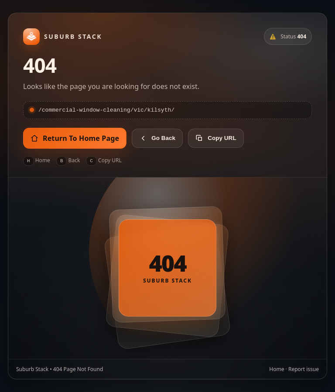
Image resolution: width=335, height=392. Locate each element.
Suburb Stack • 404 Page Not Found (59, 369)
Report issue (303, 369)
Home (276, 369)
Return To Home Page (75, 138)
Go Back (157, 139)
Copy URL (215, 139)
